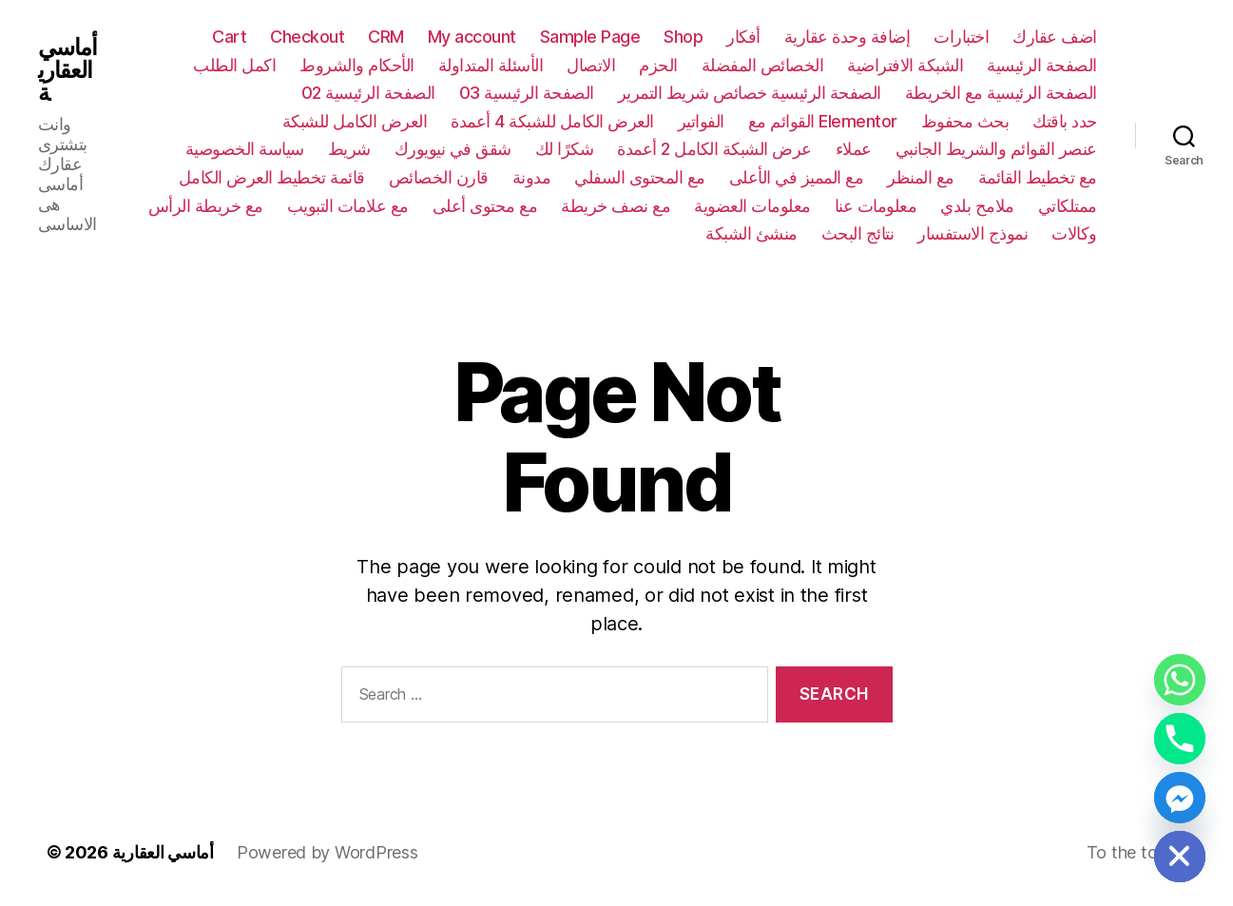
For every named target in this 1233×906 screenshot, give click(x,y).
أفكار (743, 37)
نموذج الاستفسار (972, 233)
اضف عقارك (1054, 37)
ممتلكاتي (1067, 206)
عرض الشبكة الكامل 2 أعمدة (714, 149)
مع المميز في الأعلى (796, 177)
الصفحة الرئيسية (1042, 65)
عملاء (854, 149)
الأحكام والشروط (356, 65)
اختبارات (961, 37)
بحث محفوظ (965, 121)
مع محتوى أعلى (485, 206)
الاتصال (591, 65)
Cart (229, 37)
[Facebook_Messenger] (1179, 797)
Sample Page (590, 37)
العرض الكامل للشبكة (355, 121)
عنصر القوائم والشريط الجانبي (996, 149)
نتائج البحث (858, 233)
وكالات (1074, 233)
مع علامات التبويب (348, 206)
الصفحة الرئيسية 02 (368, 93)
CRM (386, 37)
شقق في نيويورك (453, 149)
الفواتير (701, 121)
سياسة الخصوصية (244, 149)
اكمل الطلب (234, 65)
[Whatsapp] (1179, 679)
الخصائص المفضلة (763, 65)
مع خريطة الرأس (205, 206)
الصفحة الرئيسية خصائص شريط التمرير (749, 93)
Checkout (307, 37)
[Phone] (1179, 738)
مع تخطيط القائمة (1037, 177)
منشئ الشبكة (751, 233)
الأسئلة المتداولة (491, 65)
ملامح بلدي (977, 206)
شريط (349, 149)
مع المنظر (920, 177)
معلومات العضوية (752, 206)
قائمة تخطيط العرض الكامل (272, 177)
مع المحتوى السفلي (639, 177)
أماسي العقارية (67, 70)
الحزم (658, 65)
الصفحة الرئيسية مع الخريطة (1001, 93)
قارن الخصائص (439, 177)
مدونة (531, 177)
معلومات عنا (876, 206)
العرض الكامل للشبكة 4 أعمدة (552, 121)
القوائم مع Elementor (822, 121)
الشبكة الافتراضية (905, 65)
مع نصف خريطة (615, 206)
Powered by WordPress (327, 852)
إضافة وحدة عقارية (847, 37)
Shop (683, 37)
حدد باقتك (1064, 121)
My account (472, 37)
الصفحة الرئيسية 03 (526, 93)
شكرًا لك (564, 149)
